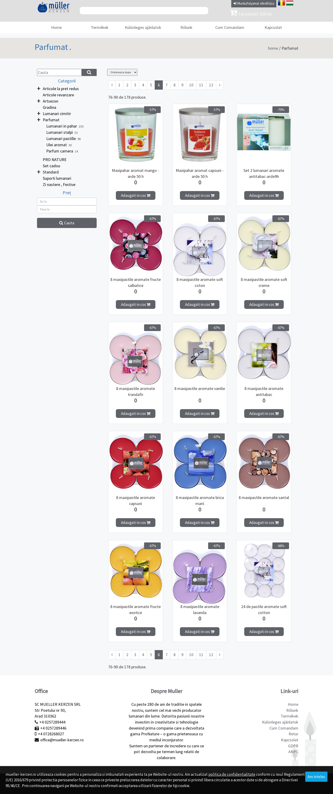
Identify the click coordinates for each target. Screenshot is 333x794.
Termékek (99, 27)
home (273, 48)
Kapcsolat (273, 27)
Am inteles (316, 776)
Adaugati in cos (135, 195)
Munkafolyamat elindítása (254, 3)
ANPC (293, 751)
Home (56, 27)
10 (191, 85)
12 (211, 85)
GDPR (293, 745)
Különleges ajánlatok (143, 27)
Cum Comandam (229, 27)
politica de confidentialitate (231, 774)
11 (201, 85)
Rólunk (186, 27)
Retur (293, 733)
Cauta (66, 222)
